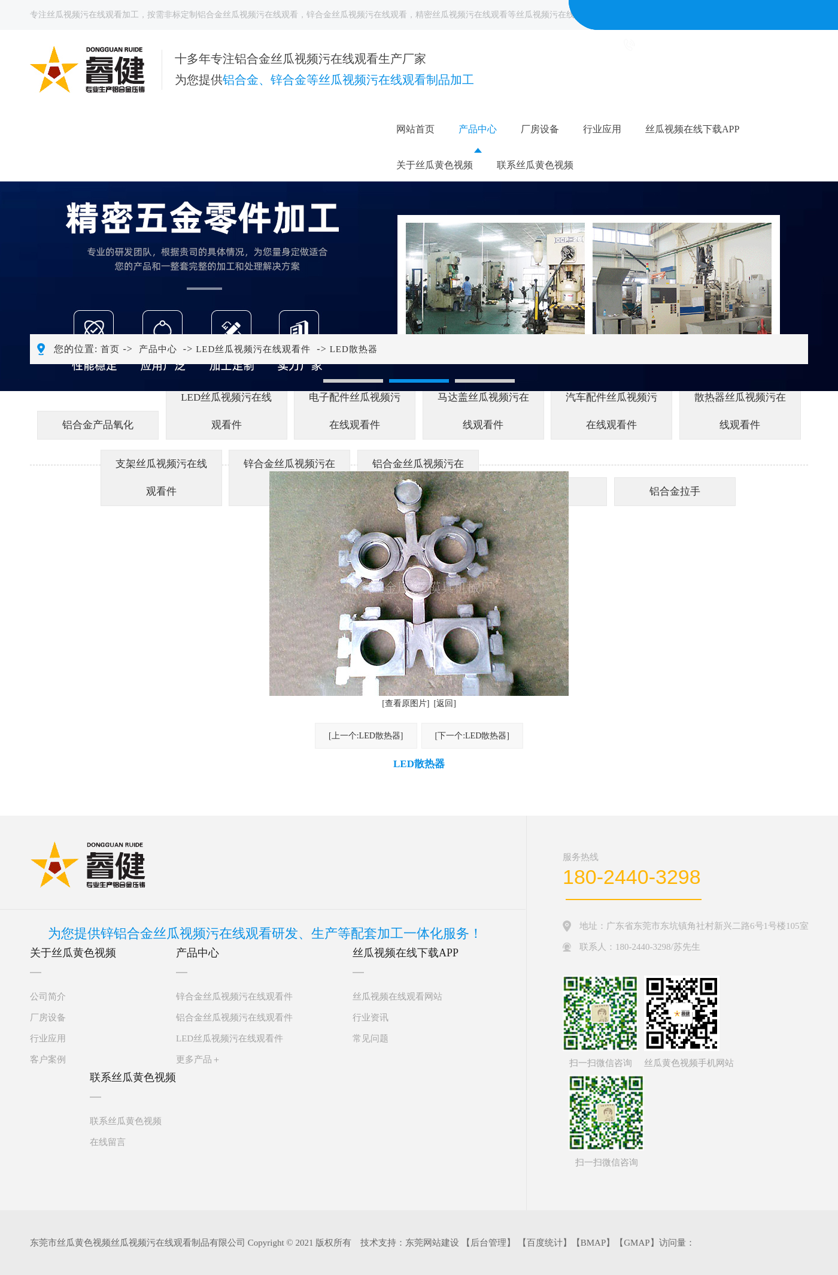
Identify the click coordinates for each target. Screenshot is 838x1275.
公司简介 (48, 996)
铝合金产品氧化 (97, 425)
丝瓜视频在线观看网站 (397, 996)
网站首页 (415, 129)
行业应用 (602, 129)
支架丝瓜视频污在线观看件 (161, 477)
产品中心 (478, 129)
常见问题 (370, 1038)
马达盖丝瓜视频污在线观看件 (483, 411)
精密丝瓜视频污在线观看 (461, 14)
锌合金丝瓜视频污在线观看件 (234, 996)
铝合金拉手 (674, 491)
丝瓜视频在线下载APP (692, 129)
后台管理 (488, 1242)
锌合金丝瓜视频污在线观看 (356, 14)
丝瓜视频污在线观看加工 (93, 14)
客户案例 (48, 1059)
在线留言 (108, 1142)
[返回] (445, 703)
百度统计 (545, 1242)
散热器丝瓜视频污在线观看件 (740, 411)
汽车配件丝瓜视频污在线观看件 (611, 411)
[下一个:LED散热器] (472, 735)
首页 (110, 349)
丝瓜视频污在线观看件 (558, 14)
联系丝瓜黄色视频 (535, 165)
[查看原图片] (405, 703)
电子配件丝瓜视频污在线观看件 (354, 411)
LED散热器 (354, 349)
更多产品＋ (198, 1059)
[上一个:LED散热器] (366, 735)
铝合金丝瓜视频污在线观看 (248, 14)
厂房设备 (540, 129)
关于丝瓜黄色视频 (434, 165)
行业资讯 (370, 1017)
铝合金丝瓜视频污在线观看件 (234, 1017)
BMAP (593, 1242)
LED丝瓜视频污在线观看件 (253, 349)
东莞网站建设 (432, 1242)
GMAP (636, 1242)
